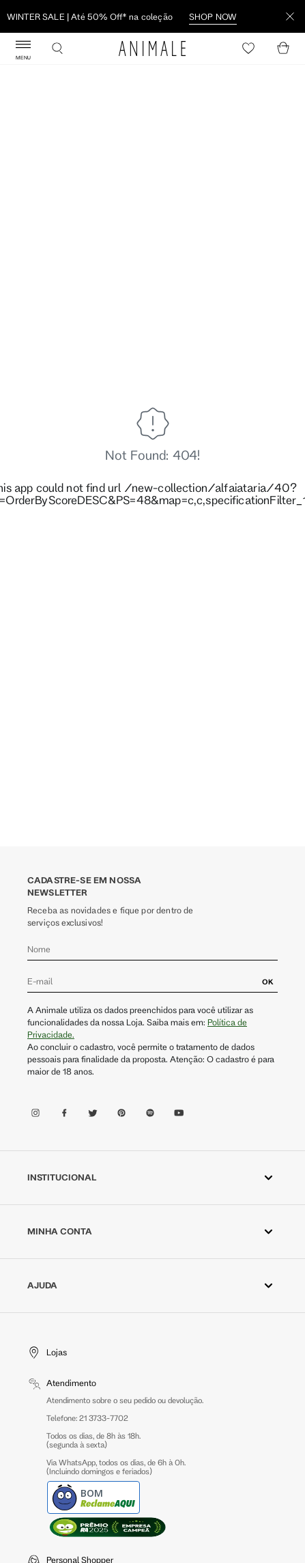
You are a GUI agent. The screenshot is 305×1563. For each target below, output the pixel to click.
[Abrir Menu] (23, 48)
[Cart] (283, 48)
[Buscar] (57, 48)
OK (268, 982)
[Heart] (248, 48)
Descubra (90, 16)
